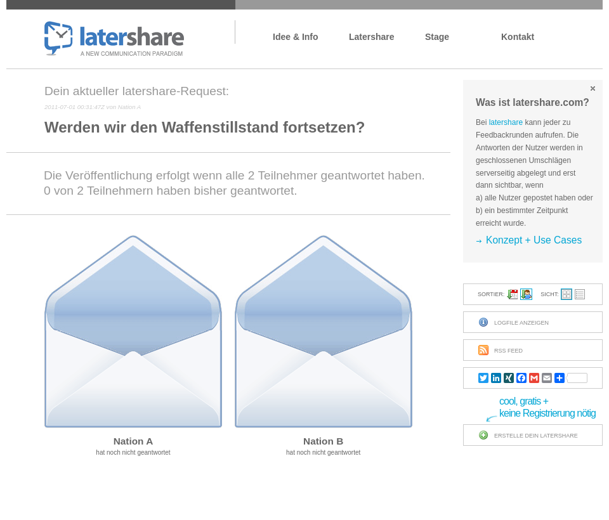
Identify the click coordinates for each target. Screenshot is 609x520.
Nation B (323, 441)
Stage (437, 37)
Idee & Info (295, 37)
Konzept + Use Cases (534, 240)
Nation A (134, 441)
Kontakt (517, 37)
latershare (114, 40)
